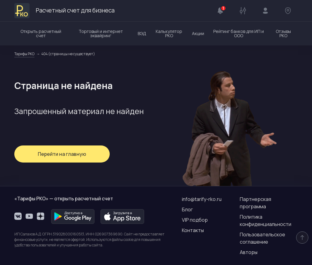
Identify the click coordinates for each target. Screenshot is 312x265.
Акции (198, 33)
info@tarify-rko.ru (202, 199)
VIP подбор (195, 220)
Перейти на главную (60, 154)
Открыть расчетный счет (40, 33)
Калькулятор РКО (169, 33)
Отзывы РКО (283, 33)
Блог (187, 209)
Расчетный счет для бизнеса (66, 10)
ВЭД (142, 33)
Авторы (248, 252)
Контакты (193, 230)
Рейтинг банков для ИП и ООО (238, 33)
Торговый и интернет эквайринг (101, 33)
